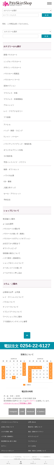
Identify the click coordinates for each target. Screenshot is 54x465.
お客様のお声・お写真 (11, 292)
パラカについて (9, 302)
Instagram (13, 411)
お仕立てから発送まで (11, 243)
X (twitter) (41, 411)
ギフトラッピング (10, 248)
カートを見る (32, 446)
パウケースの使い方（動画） (14, 234)
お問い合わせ (32, 422)
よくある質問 (8, 224)
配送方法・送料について (35, 427)
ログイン (3, 446)
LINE (22, 411)
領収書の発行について (11, 253)
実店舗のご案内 (9, 219)
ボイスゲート (31, 401)
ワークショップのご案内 (12, 317)
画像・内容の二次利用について (37, 450)
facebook (30, 411)
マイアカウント (32, 441)
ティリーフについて (10, 307)
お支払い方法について (7, 427)
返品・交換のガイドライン (35, 431)
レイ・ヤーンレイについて (13, 297)
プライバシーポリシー (7, 450)
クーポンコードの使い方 (12, 268)
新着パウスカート (10, 55)
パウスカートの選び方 (11, 229)
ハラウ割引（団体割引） (12, 258)
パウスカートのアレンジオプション (17, 238)
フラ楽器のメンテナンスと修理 (15, 321)
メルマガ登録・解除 (7, 431)
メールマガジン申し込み (12, 273)
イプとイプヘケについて (12, 312)
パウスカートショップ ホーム (9, 422)
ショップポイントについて (13, 263)
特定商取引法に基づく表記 (8, 441)
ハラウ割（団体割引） (7, 436)
